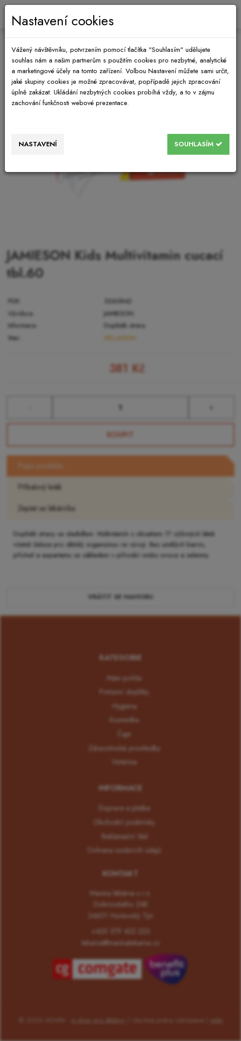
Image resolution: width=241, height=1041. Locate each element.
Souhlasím (198, 144)
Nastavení (38, 144)
